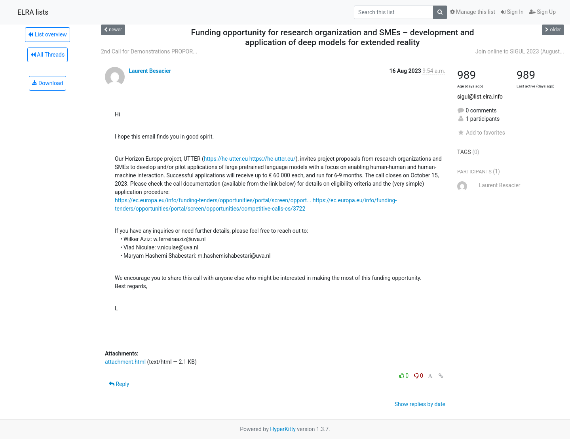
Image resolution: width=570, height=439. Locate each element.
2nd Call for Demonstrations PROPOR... (149, 51)
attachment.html (125, 362)
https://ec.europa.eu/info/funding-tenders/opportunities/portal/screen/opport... (213, 200)
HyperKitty (283, 429)
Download (47, 83)
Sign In (512, 12)
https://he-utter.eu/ (272, 159)
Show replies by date (420, 404)
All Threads (47, 54)
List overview (47, 34)
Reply (119, 384)
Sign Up (542, 12)
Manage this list (472, 12)
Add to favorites (481, 132)
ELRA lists (32, 12)
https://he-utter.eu (226, 159)
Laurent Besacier (150, 71)
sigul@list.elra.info (480, 96)
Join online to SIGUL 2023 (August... (519, 51)
